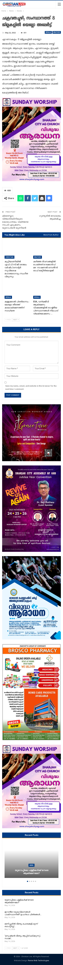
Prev (8, 320)
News (31, 865)
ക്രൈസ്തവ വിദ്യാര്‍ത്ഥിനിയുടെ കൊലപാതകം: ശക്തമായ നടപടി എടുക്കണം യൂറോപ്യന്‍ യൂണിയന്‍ (15, 222)
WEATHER (56, 32)
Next (16, 320)
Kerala (48, 32)
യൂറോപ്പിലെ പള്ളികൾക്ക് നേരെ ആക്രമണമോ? (31, 872)
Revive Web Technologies (38, 960)
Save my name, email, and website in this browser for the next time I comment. (31, 387)
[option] (31, 861)
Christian (9, 257)
